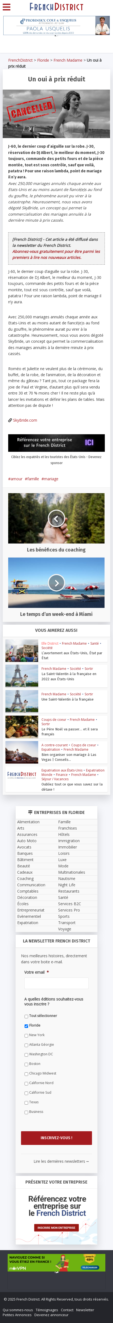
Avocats (24, 847)
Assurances (27, 834)
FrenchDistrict (20, 60)
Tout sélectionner (43, 1015)
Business (36, 1111)
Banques (25, 853)
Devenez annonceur (51, 1314)
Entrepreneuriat (30, 910)
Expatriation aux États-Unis (61, 770)
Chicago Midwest (42, 1073)
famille (33, 478)
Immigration (69, 840)
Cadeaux (24, 872)
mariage (51, 478)
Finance (62, 774)
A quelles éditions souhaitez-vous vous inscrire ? (53, 1002)
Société (47, 647)
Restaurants (68, 891)
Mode (63, 865)
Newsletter (85, 1309)
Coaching (25, 878)
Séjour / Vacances (55, 779)
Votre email (36, 972)
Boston (34, 1063)
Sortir (89, 668)
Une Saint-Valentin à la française (67, 699)
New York (36, 1034)
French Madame (67, 60)
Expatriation (50, 749)
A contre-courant (54, 745)
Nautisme (66, 878)
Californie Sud (40, 1092)
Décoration (27, 897)
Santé (94, 643)
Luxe (62, 859)
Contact (67, 1309)
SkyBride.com (25, 420)
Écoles (23, 903)
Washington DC (41, 1053)
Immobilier (67, 847)
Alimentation (28, 821)
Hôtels (64, 834)
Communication (31, 884)
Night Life (66, 884)
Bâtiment (25, 859)
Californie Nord (41, 1082)
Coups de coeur (53, 719)
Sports (64, 916)
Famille (64, 821)
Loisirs (64, 853)
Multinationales (71, 872)
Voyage (64, 928)
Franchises (67, 828)
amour (16, 478)
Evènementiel (29, 916)
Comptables (27, 891)
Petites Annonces (17, 1314)
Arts (20, 828)
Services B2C (69, 903)
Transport (67, 922)
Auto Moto (27, 840)
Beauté (23, 865)
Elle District (49, 643)
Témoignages (47, 1309)
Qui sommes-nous (18, 1309)
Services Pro (69, 910)
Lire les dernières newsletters (61, 1161)
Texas (33, 1101)
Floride (43, 60)
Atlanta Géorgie (41, 1044)
